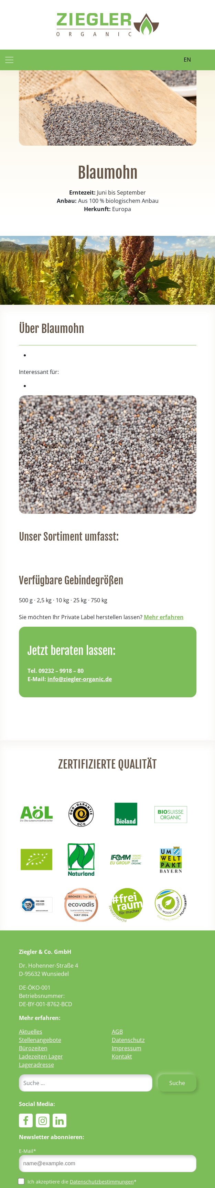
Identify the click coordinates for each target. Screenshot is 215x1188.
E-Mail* (27, 1151)
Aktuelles (30, 1031)
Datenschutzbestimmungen (102, 1181)
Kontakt (122, 1056)
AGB (117, 1031)
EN (187, 59)
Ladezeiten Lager (41, 1056)
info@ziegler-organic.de (79, 679)
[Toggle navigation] (9, 59)
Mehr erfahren (164, 617)
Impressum (126, 1048)
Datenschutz (128, 1040)
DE (169, 59)
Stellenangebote (40, 1040)
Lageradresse (36, 1065)
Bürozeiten (33, 1048)
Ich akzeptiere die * (78, 1181)
